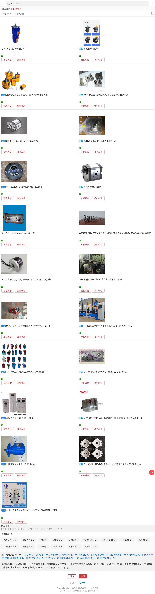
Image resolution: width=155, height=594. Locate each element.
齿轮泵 (43, 540)
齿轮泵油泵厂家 (107, 558)
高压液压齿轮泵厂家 (89, 558)
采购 (151, 472)
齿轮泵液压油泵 (10, 540)
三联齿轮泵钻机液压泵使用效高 (20, 464)
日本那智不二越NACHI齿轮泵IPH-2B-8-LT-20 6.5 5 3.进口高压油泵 (113, 418)
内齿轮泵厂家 (41, 554)
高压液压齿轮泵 (89, 540)
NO (34, 529)
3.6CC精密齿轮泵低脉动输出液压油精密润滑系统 (106, 95)
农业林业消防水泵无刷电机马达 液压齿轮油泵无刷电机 (26, 279)
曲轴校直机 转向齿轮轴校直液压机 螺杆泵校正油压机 (108, 326)
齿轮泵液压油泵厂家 (69, 558)
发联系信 (7, 60)
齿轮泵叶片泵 (90, 546)
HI (21, 529)
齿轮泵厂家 (29, 554)
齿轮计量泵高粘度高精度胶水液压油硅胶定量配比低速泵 (31, 510)
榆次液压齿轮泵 (91, 48)
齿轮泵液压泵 (28, 540)
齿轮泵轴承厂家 (20, 558)
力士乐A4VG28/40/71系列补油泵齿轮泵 (24, 187)
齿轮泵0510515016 (92, 187)
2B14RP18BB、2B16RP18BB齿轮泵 (22, 141)
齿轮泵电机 (27, 546)
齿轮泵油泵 (57, 540)
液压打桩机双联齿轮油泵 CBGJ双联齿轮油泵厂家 (28, 326)
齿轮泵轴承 (73, 546)
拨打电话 (21, 60)
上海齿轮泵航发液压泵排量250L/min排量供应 (27, 95)
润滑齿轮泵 (57, 546)
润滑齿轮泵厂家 (85, 554)
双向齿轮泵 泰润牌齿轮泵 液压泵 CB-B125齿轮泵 (106, 372)
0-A (2, 529)
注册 (83, 576)
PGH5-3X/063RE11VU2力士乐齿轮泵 (100, 141)
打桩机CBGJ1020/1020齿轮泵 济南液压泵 (25, 372)
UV (50, 529)
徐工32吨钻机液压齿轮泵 (12, 48)
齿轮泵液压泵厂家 (117, 554)
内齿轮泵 (73, 540)
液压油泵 (42, 546)
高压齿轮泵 (127, 540)
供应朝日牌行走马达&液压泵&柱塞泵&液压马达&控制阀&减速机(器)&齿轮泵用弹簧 (116, 233)
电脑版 (82, 582)
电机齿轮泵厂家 (51, 558)
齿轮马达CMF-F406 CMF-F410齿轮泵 (18, 233)
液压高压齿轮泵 (109, 540)
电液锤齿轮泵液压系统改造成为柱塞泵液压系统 (100, 279)
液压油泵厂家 (54, 554)
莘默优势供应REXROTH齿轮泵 (20, 418)
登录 (72, 576)
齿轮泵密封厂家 (100, 554)
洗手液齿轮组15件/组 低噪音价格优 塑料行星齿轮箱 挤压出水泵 (112, 464)
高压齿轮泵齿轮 (10, 546)
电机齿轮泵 (143, 540)
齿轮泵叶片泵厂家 (135, 554)
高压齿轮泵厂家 (69, 554)
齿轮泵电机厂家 (36, 558)
